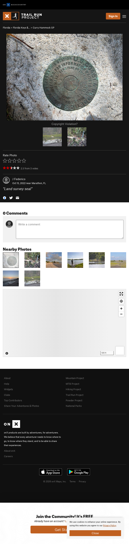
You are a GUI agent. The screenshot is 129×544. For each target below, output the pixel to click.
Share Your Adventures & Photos (21, 405)
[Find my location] (121, 301)
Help (6, 383)
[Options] (120, 350)
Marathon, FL (39, 183)
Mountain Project (75, 378)
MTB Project (72, 383)
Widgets (8, 389)
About (7, 378)
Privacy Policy (109, 525)
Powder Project (74, 400)
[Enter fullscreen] (121, 294)
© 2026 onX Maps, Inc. (54, 481)
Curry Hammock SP (43, 27)
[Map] (64, 323)
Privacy (82, 481)
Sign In (113, 16)
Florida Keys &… (21, 27)
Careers (8, 456)
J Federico (18, 179)
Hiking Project (73, 389)
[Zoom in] (121, 308)
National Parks (74, 405)
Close (95, 533)
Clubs (7, 394)
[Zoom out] (121, 314)
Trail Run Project (74, 394)
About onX (9, 450)
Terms (73, 481)
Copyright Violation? (64, 124)
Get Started (64, 529)
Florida (6, 27)
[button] (4, 197)
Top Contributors (13, 400)
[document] (95, 528)
